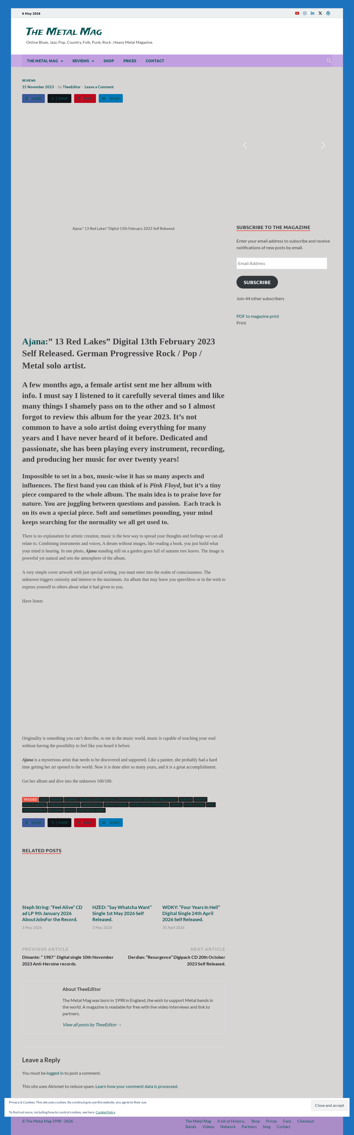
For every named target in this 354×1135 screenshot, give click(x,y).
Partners (249, 1126)
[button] (245, 145)
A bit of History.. (231, 1121)
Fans (287, 1121)
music (176, 804)
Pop (210, 804)
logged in (55, 1073)
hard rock (92, 804)
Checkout (305, 1121)
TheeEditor (71, 87)
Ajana (33, 341)
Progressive (35, 810)
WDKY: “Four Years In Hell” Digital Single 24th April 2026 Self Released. (191, 913)
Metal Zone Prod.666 (149, 804)
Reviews (80, 60)
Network (228, 1126)
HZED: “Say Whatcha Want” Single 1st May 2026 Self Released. (122, 913)
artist (200, 799)
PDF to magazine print (257, 316)
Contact (155, 60)
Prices (129, 60)
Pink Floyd (194, 804)
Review (56, 810)
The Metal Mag (64, 32)
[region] (284, 145)
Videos (208, 1126)
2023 (44, 799)
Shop (108, 60)
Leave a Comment (99, 87)
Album (186, 799)
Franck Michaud (64, 804)
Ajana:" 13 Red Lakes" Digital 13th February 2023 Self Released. (121, 799)
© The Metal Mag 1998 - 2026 (47, 1121)
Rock (70, 810)
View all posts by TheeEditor (92, 1024)
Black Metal (35, 804)
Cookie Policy (105, 1112)
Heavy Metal (116, 804)
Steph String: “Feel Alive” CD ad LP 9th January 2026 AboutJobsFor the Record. (52, 913)
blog (266, 1126)
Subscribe (257, 282)
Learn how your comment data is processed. (136, 1086)
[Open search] (329, 60)
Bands (191, 1126)
